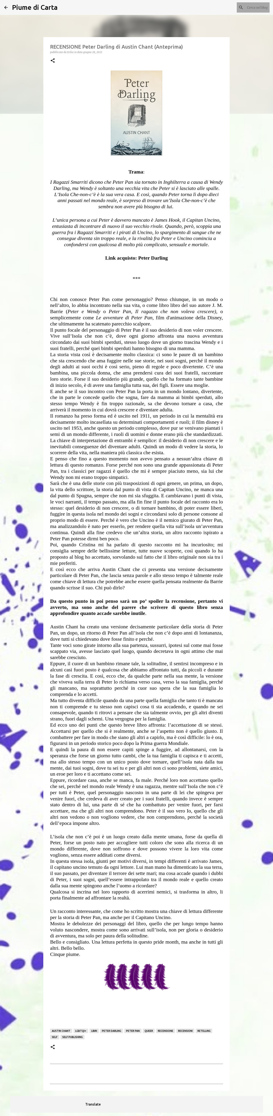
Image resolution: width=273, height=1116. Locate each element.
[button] (52, 61)
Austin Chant (61, 1030)
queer (149, 1030)
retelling (204, 1030)
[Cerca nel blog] (247, 7)
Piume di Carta (35, 7)
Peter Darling (111, 1030)
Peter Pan (133, 1030)
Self (54, 1037)
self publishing (72, 1037)
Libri (94, 1030)
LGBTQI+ (80, 1030)
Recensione (165, 1030)
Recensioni (185, 1030)
